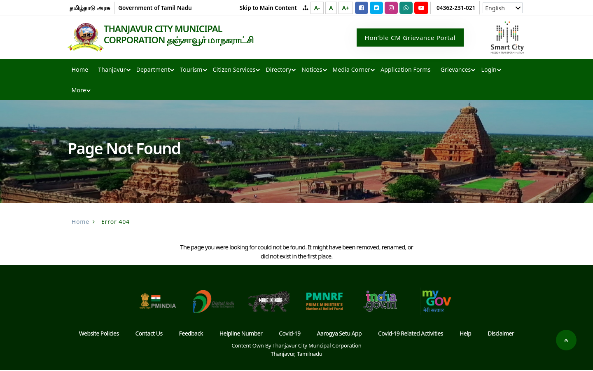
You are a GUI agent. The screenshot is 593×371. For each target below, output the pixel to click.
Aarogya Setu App (339, 334)
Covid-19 (289, 334)
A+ (345, 8)
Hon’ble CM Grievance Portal (410, 38)
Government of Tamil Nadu (154, 8)
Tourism (191, 70)
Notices (311, 70)
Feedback (191, 334)
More (79, 91)
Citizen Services (234, 70)
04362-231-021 (456, 8)
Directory (278, 70)
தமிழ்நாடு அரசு (90, 8)
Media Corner (352, 70)
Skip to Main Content (268, 8)
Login (488, 70)
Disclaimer (501, 334)
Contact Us (149, 334)
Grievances (456, 70)
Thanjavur (112, 70)
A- (317, 8)
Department (153, 70)
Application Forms (405, 70)
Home (80, 70)
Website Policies (99, 334)
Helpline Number (241, 334)
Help (465, 334)
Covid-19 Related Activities (410, 334)
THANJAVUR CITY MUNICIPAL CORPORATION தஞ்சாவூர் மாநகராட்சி (189, 35)
